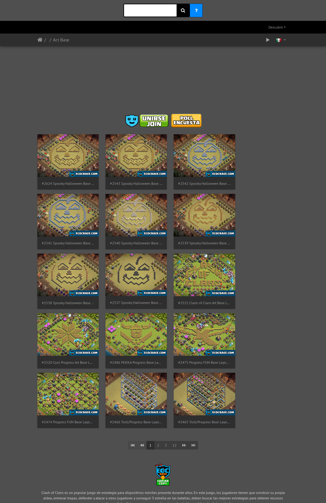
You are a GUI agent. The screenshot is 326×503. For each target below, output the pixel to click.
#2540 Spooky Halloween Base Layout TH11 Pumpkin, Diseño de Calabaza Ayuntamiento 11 (66, 238)
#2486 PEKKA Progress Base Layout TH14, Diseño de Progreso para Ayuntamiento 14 (195, 295)
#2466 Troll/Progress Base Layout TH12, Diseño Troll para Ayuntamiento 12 (130, 352)
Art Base (61, 40)
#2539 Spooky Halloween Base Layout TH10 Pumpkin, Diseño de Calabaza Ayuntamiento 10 (130, 238)
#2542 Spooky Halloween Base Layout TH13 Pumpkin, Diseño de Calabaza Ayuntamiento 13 (195, 181)
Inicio (40, 39)
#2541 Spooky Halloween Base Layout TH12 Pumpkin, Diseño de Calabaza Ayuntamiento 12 (259, 181)
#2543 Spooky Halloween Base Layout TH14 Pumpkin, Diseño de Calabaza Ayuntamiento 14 (130, 181)
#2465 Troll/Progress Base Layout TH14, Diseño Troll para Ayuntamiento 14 (195, 352)
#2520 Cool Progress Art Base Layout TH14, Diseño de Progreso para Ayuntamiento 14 (130, 295)
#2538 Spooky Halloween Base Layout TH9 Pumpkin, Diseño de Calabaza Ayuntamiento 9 (195, 238)
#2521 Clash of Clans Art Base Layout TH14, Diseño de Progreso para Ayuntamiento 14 (66, 295)
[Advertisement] (163, 81)
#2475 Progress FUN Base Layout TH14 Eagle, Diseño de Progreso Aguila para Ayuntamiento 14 (259, 295)
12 (175, 375)
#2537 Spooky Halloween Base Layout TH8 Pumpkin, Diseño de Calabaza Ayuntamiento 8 (259, 238)
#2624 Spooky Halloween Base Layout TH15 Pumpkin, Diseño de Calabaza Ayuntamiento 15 (66, 181)
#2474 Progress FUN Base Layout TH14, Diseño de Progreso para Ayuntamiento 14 (66, 352)
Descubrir (275, 27)
